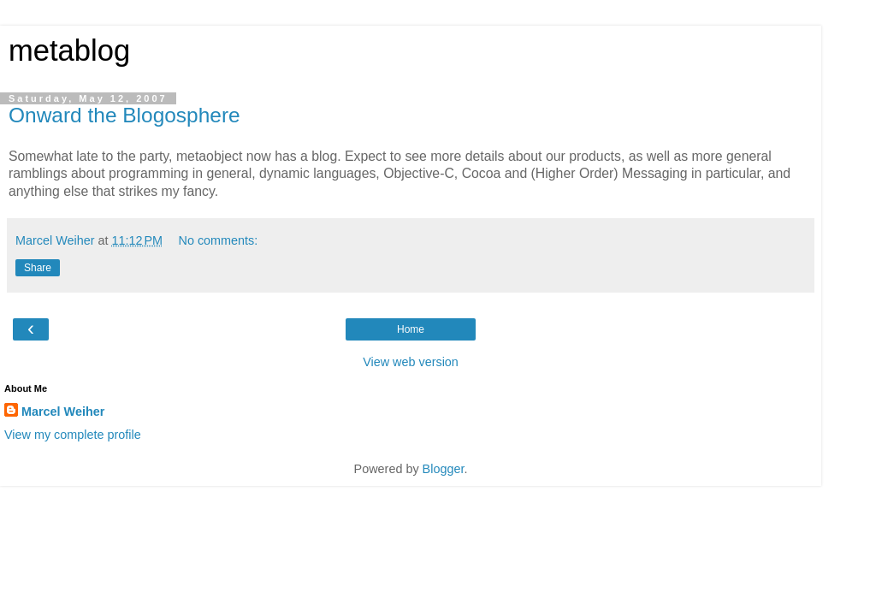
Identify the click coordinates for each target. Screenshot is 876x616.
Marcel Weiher (62, 411)
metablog (69, 50)
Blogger (444, 469)
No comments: (218, 240)
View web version (411, 362)
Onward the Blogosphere (124, 115)
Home (410, 329)
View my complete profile (72, 434)
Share (37, 268)
